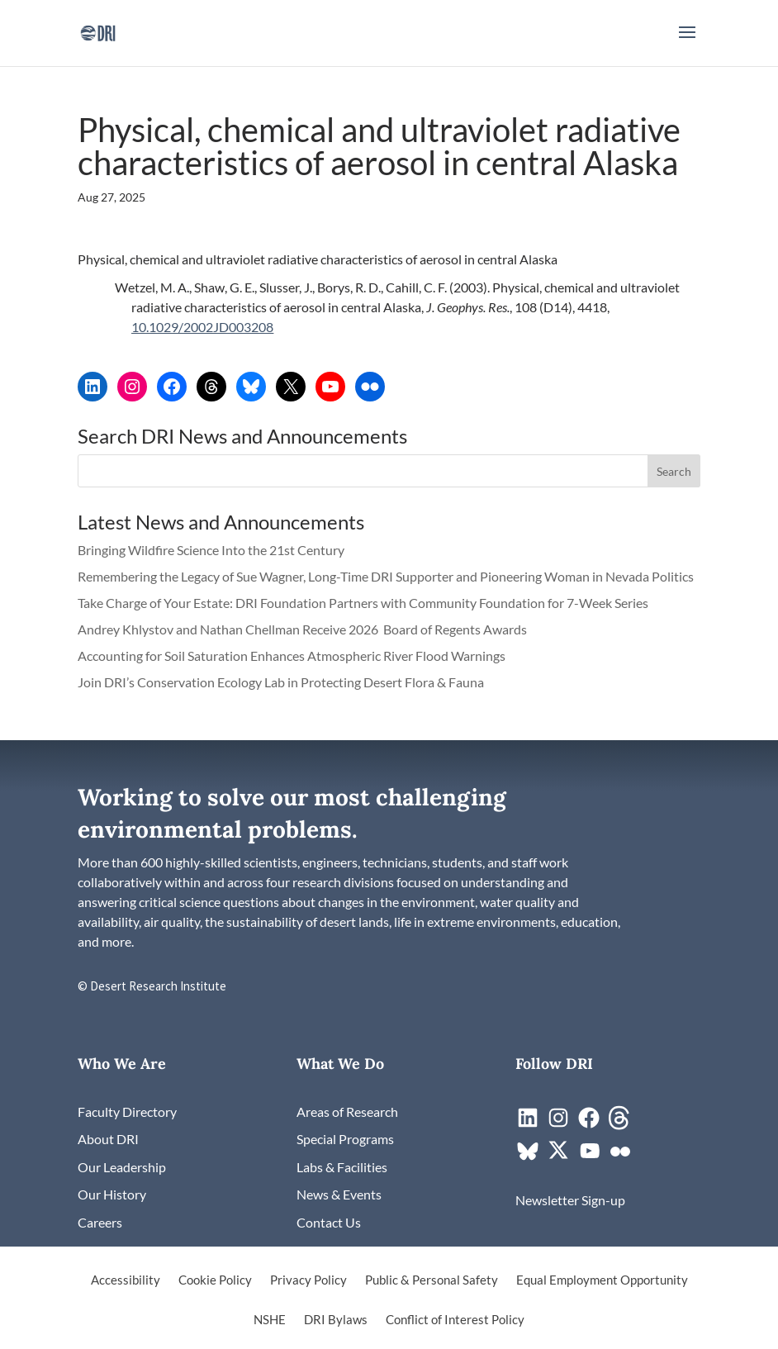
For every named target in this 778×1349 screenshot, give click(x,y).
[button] (687, 43)
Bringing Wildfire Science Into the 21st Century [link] (212, 550)
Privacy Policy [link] (308, 1280)
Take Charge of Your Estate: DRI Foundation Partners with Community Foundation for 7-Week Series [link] (363, 602)
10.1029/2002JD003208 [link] (202, 327)
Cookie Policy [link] (215, 1280)
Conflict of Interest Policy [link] (455, 1320)
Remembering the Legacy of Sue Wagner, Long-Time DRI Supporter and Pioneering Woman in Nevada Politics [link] (386, 576)
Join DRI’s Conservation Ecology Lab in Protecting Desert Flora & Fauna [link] (281, 682)
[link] (98, 31)
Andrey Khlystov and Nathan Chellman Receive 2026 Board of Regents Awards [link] (303, 629)
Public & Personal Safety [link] (431, 1280)
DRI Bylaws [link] (336, 1320)
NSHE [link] (270, 1320)
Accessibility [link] (125, 1280)
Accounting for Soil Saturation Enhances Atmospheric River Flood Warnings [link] (291, 655)
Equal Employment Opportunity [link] (602, 1280)
